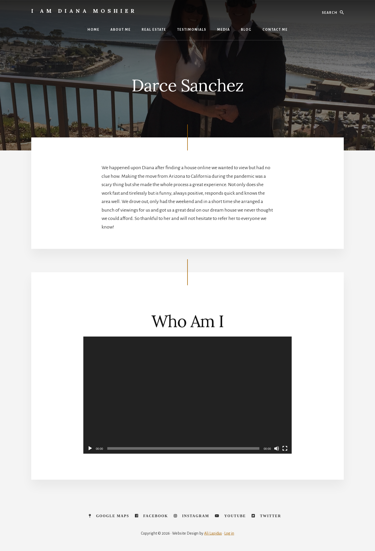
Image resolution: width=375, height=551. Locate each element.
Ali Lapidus (213, 533)
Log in (229, 533)
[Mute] (276, 448)
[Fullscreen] (285, 448)
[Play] (90, 448)
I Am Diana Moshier (84, 11)
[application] (187, 395)
